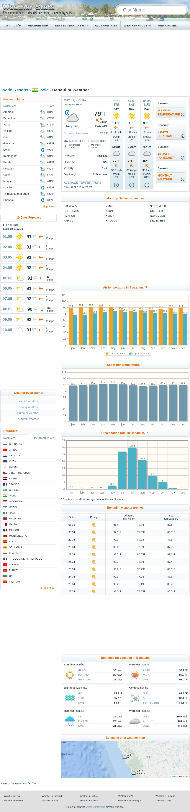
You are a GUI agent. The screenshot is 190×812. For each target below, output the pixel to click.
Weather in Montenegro (129, 800)
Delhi (6, 149)
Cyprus (14, 467)
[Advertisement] (95, 58)
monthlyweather (165, 177)
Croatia (14, 455)
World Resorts (14, 90)
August (113, 220)
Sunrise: (73, 141)
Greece (14, 490)
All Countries (106, 25)
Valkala (7, 130)
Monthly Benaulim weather (125, 198)
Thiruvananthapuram (16, 193)
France (14, 484)
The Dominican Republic (25, 558)
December (157, 220)
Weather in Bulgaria (165, 796)
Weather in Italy (163, 800)
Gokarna (8, 143)
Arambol (8, 111)
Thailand (15, 553)
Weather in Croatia (89, 800)
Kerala (7, 162)
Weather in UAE (126, 796)
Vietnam (14, 581)
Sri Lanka (15, 547)
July (111, 215)
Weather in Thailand (52, 796)
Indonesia (16, 501)
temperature (169, 112)
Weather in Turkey (89, 796)
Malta (13, 524)
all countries (47, 587)
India (44, 90)
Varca (6, 124)
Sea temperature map (71, 25)
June (111, 210)
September (158, 206)
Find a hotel (167, 25)
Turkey (14, 570)
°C (14, 25)
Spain (12, 541)
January (71, 206)
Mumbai (8, 187)
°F (19, 25)
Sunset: (95, 141)
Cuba (12, 461)
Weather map (37, 25)
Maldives (15, 518)
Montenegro (18, 535)
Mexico (14, 530)
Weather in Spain (50, 800)
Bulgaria (15, 444)
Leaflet (173, 777)
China (13, 449)
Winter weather (28, 401)
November (157, 215)
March (70, 215)
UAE (11, 576)
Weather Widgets (137, 25)
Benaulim (9, 118)
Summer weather (28, 413)
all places (48, 206)
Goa (6, 137)
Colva (6, 174)
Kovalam (8, 168)
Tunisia (14, 564)
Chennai (8, 200)
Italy (12, 512)
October (156, 210)
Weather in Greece (13, 800)
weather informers (95, 807)
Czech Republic (20, 472)
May (66, 187)
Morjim (7, 181)
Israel (13, 507)
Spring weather (28, 407)
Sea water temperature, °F (125, 364)
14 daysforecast (166, 155)
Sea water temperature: (77, 133)
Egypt (13, 478)
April (69, 220)
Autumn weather (28, 418)
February (72, 210)
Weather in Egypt (12, 796)
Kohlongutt (10, 156)
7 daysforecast (166, 134)
